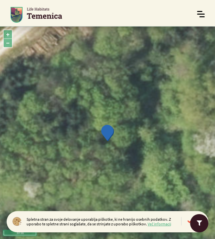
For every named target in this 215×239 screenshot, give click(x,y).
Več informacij (159, 223)
